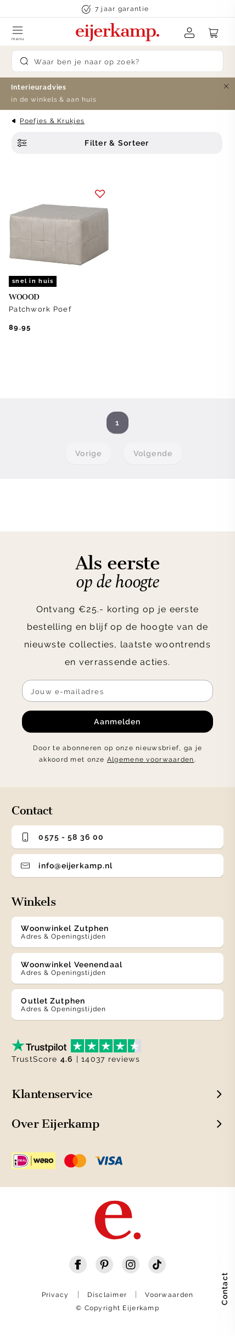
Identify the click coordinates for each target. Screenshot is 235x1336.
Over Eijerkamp (55, 1123)
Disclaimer (107, 1294)
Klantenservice (52, 1094)
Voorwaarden (169, 1294)
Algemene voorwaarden (150, 759)
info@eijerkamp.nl (67, 865)
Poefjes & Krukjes (52, 121)
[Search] (117, 61)
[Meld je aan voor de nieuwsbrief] (117, 691)
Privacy (55, 1294)
